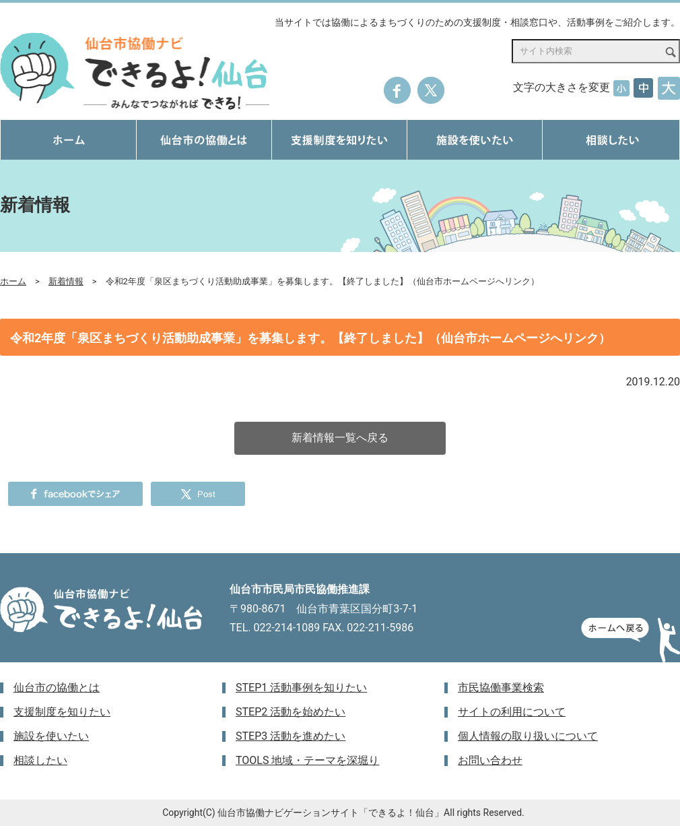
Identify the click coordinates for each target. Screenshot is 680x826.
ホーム (13, 281)
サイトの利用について (512, 711)
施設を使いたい (51, 736)
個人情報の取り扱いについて (528, 736)
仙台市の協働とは (56, 687)
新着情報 (65, 281)
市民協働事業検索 (501, 687)
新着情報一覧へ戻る (340, 437)
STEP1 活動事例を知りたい (301, 687)
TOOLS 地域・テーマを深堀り (307, 760)
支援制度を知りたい (61, 711)
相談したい (40, 760)
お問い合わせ (490, 760)
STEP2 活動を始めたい (290, 711)
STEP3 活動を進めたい (290, 736)
